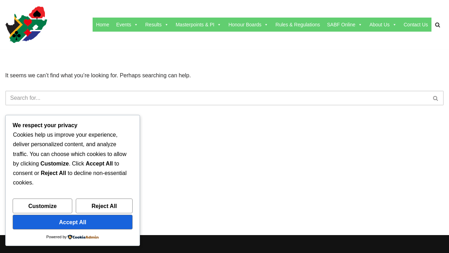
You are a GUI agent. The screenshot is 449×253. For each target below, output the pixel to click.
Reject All (104, 206)
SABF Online (344, 25)
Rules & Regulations (297, 24)
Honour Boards (248, 25)
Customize (42, 206)
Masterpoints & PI (199, 25)
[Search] (437, 24)
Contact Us (416, 24)
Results (157, 25)
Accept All (72, 222)
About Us (383, 25)
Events (127, 25)
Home (102, 24)
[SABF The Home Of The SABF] (26, 24)
